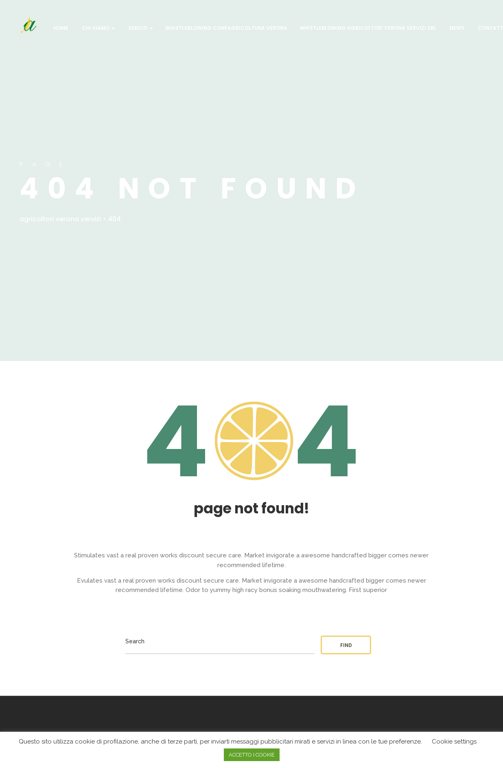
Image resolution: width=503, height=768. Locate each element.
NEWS (456, 27)
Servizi (140, 27)
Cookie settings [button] (454, 741)
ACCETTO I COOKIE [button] (252, 755)
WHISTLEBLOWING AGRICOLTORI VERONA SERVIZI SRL (368, 27)
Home (60, 27)
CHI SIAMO (98, 27)
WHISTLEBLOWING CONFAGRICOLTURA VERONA (226, 27)
